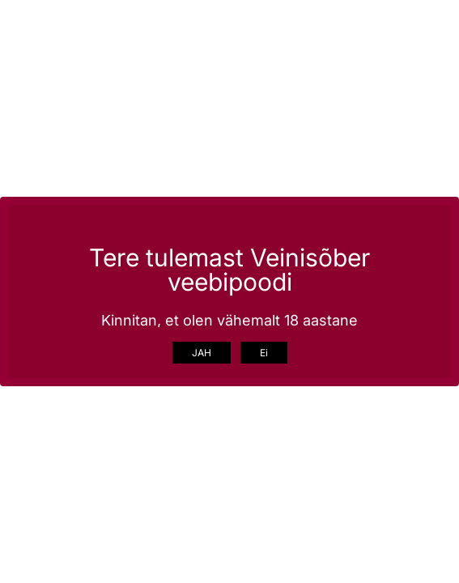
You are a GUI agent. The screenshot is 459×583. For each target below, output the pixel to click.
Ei (264, 353)
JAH (201, 353)
